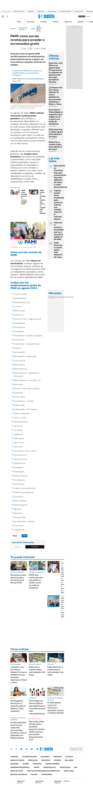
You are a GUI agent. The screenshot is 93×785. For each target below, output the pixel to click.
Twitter (11, 749)
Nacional (14, 764)
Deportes (37, 764)
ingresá (88, 16)
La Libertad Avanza (65, 11)
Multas (34, 774)
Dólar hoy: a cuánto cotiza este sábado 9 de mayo (55, 146)
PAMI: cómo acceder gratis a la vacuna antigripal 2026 (24, 197)
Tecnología (65, 767)
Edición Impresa (53, 764)
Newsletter (88, 21)
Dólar (19, 22)
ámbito (13, 28)
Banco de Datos (17, 760)
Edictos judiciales (18, 774)
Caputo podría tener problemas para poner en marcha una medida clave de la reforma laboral (59, 204)
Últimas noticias (29, 757)
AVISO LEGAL (69, 771)
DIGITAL (21, 782)
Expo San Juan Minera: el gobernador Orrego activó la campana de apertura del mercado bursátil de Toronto (56, 72)
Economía (30, 22)
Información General (23, 28)
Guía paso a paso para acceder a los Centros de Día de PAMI (18, 579)
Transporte (41, 11)
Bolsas (57, 297)
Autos (36, 767)
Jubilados (31, 11)
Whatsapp (37, 749)
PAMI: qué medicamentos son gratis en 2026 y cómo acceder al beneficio (36, 581)
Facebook (16, 749)
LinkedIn (26, 749)
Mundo (26, 764)
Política (56, 22)
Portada (14, 757)
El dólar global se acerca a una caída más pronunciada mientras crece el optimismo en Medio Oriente (18, 730)
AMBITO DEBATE (62, 782)
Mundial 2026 (79, 11)
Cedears (71, 297)
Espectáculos (49, 767)
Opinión (80, 22)
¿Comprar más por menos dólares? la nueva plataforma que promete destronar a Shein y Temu (55, 95)
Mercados (33, 760)
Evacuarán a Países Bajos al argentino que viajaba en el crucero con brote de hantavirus (55, 116)
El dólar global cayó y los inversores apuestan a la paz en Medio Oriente (55, 707)
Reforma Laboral (19, 11)
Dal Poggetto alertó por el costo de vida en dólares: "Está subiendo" (18, 705)
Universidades (52, 11)
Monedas (52, 297)
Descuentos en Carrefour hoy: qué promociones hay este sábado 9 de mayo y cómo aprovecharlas (60, 176)
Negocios (68, 22)
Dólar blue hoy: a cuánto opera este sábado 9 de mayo (56, 133)
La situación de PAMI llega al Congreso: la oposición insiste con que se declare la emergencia (27, 73)
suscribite (82, 16)
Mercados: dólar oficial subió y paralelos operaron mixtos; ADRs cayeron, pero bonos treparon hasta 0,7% (37, 730)
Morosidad (90, 11)
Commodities (63, 297)
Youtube (32, 749)
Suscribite (34, 546)
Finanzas (43, 22)
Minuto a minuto (36, 719)
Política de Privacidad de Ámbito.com (43, 771)
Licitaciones (46, 774)
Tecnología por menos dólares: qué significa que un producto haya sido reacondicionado (37, 707)
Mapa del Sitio (16, 771)
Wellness (69, 760)
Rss (75, 767)
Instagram (21, 749)
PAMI (33, 28)
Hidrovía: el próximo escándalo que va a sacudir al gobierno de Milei (59, 231)
